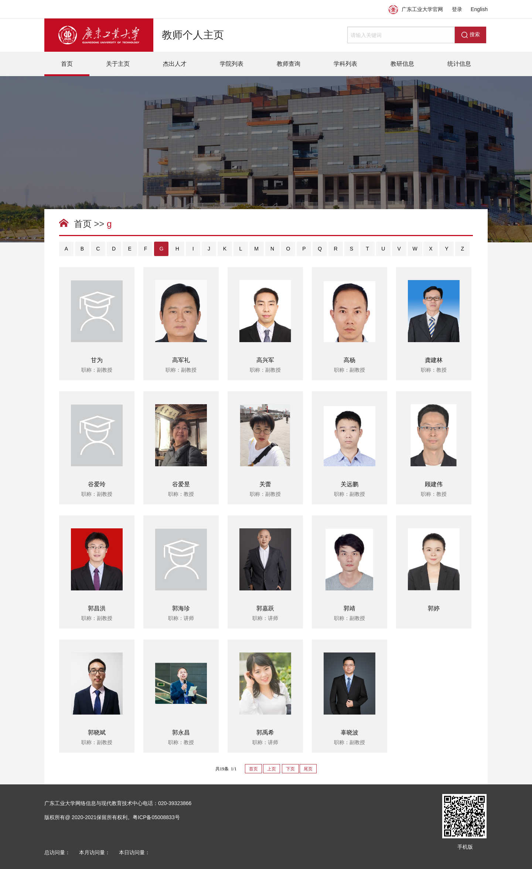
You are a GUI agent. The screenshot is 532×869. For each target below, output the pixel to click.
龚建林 (434, 360)
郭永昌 (181, 732)
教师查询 (288, 64)
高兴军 (265, 360)
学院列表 (231, 64)
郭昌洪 (97, 608)
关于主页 (118, 64)
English (479, 9)
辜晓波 (349, 732)
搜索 (470, 34)
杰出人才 (175, 64)
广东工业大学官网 (416, 9)
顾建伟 (434, 484)
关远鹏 (349, 484)
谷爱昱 (181, 484)
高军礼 (181, 360)
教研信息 (402, 64)
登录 (457, 9)
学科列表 (345, 64)
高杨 (349, 360)
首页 (67, 64)
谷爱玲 (97, 484)
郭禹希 (265, 732)
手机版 (465, 847)
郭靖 (349, 608)
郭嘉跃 (265, 608)
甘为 (97, 360)
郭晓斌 (97, 732)
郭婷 (434, 608)
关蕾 (265, 484)
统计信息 (459, 64)
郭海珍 (181, 608)
